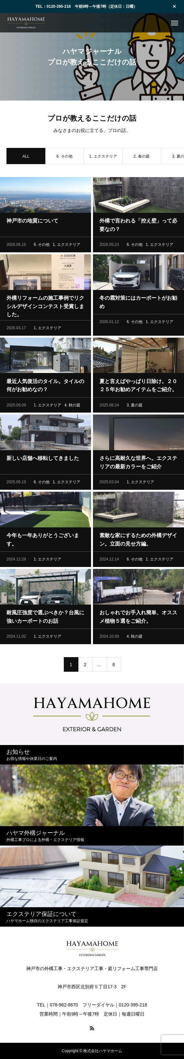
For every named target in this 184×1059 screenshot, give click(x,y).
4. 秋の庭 (72, 406)
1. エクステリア (103, 157)
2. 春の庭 (141, 157)
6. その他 (64, 157)
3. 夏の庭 (135, 406)
